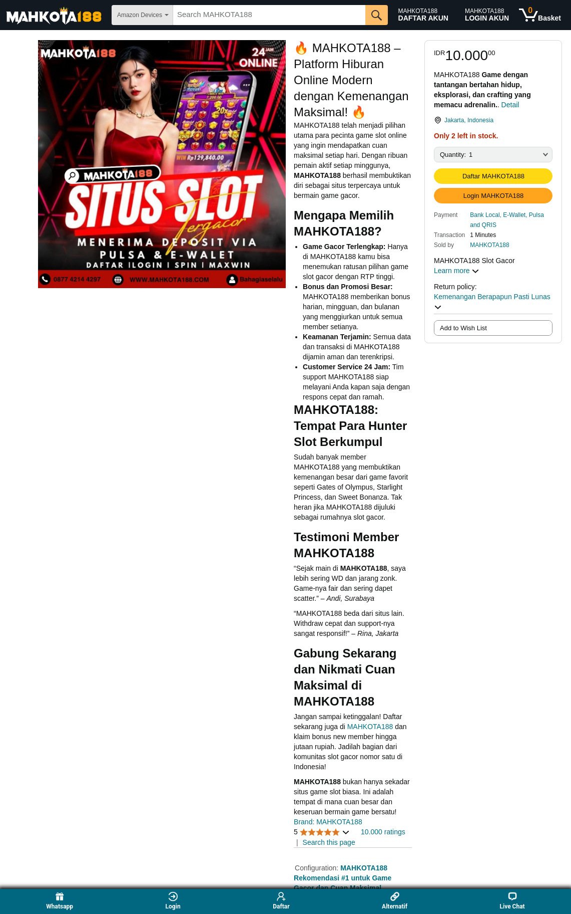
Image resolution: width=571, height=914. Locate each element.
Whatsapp (59, 900)
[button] (511, 219)
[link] (493, 120)
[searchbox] (269, 15)
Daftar (281, 900)
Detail (510, 105)
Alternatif (394, 900)
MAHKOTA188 (489, 245)
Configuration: (317, 868)
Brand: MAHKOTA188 (328, 822)
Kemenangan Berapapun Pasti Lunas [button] (492, 302)
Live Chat (511, 900)
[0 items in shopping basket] (539, 15)
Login (173, 900)
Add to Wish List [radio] (463, 328)
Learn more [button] (456, 271)
